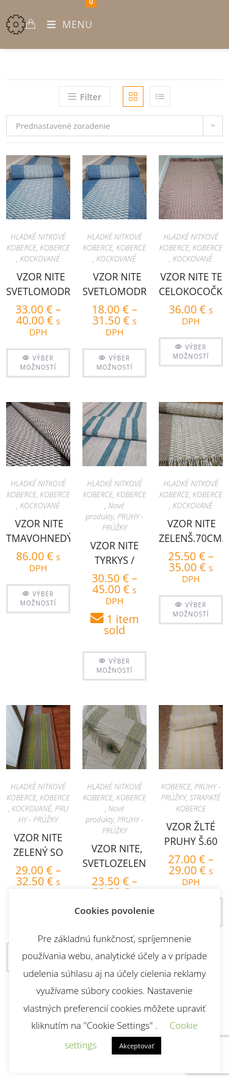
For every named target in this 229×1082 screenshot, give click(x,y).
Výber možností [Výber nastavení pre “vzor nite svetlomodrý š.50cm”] (114, 362)
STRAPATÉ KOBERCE (198, 803)
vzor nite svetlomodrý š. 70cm (41, 282)
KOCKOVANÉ (40, 259)
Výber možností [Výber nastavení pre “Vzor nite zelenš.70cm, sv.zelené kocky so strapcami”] (191, 609)
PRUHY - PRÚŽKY (123, 522)
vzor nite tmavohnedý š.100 (39, 529)
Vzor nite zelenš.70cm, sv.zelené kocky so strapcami (191, 529)
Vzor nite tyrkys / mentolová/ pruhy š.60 (114, 551)
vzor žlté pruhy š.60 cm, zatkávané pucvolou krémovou (191, 832)
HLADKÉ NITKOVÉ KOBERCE (36, 242)
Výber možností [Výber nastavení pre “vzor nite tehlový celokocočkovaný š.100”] (191, 351)
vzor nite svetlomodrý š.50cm (117, 282)
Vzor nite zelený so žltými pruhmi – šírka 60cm (38, 843)
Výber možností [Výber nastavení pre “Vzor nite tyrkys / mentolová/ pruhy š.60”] (114, 665)
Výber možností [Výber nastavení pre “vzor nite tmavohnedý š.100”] (38, 598)
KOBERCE (55, 248)
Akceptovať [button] (136, 1045)
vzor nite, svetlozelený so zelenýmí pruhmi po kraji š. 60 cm (116, 854)
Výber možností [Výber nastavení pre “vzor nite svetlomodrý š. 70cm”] (38, 362)
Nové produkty (104, 511)
